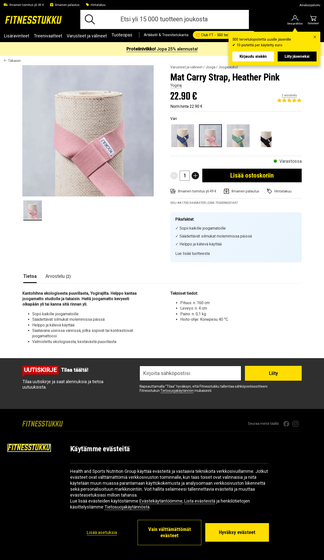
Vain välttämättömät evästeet (169, 532)
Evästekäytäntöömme (160, 501)
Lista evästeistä (199, 501)
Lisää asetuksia (102, 532)
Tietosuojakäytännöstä (126, 506)
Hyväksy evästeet (237, 532)
